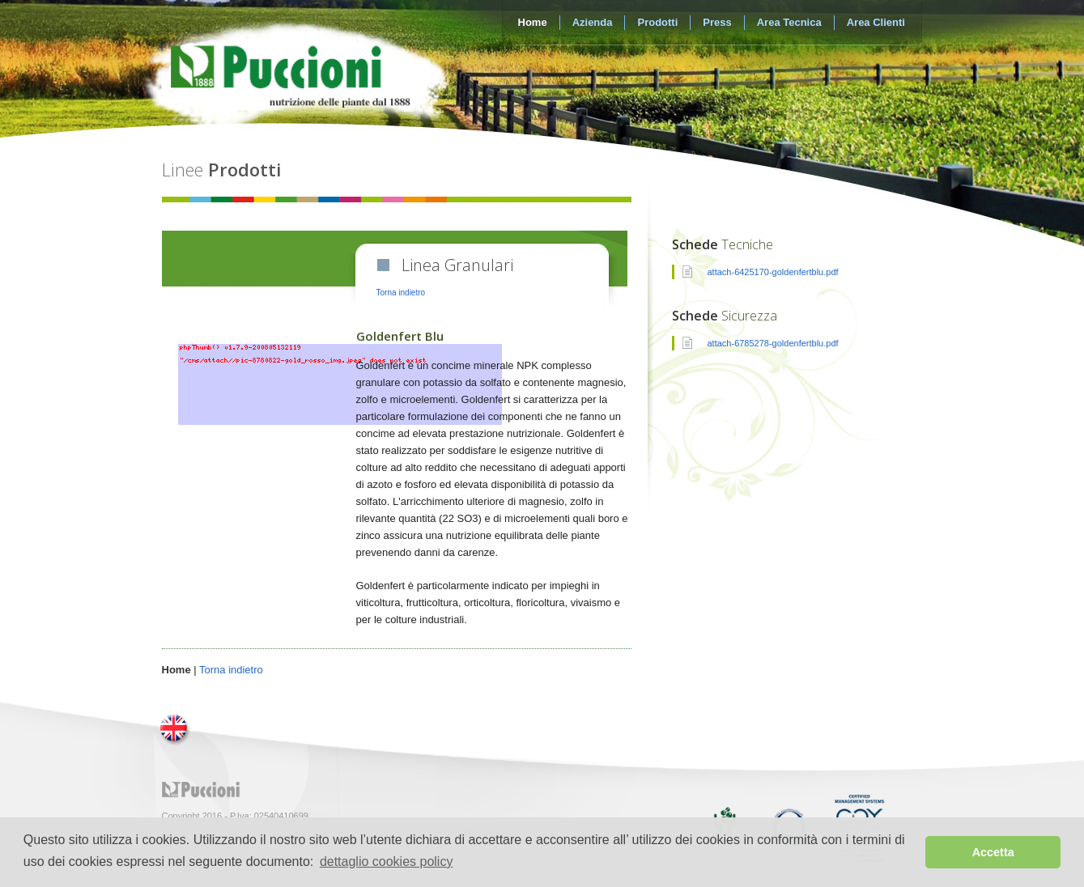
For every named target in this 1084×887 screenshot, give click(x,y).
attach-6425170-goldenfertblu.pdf (773, 272)
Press (717, 22)
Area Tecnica (789, 22)
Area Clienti (876, 22)
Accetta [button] (993, 852)
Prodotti (657, 22)
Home (532, 22)
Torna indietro (401, 292)
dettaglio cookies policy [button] (386, 861)
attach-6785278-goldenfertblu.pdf (773, 343)
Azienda (592, 22)
